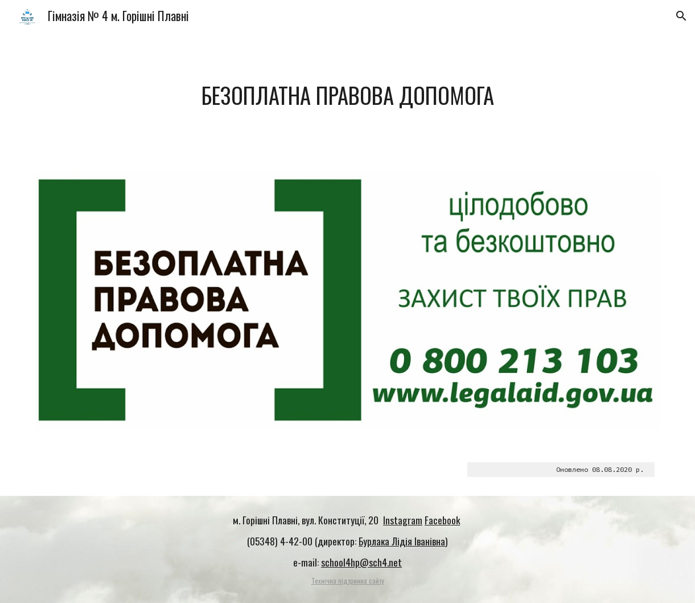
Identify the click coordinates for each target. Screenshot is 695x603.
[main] (347, 95)
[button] (681, 16)
